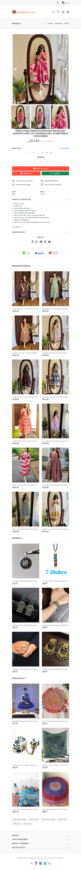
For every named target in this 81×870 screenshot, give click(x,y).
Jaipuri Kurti (62, 822)
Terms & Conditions (56, 860)
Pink (13, 194)
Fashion (58, 23)
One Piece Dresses (48, 822)
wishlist (26, 173)
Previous (15, 69)
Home (50, 23)
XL (42, 152)
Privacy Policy (43, 860)
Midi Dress (17, 826)
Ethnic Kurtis (34, 822)
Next (66, 69)
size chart (65, 148)
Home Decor (19, 679)
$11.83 (34, 140)
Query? (55, 173)
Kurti (66, 23)
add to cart (40, 168)
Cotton (42, 194)
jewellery (18, 539)
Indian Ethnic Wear (19, 822)
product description (21, 199)
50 (48, 141)
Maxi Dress (28, 826)
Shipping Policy (19, 232)
